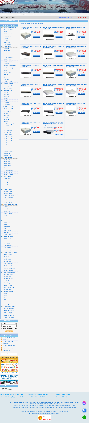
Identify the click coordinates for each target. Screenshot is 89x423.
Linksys (4, 295)
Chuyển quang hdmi (7, 270)
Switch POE (5, 63)
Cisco (4, 297)
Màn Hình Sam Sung (7, 140)
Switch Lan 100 (6, 59)
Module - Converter (7, 197)
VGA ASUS (5, 102)
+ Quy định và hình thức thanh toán (36, 397)
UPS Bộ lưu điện (7, 239)
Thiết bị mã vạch (6, 245)
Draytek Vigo (6, 42)
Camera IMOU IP (7, 161)
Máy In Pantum (6, 187)
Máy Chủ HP (6, 209)
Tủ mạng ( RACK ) (7, 81)
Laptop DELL (6, 226)
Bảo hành (34, 14)
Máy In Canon (6, 178)
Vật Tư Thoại (6, 77)
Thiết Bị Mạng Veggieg (8, 317)
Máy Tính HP (6, 128)
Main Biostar (6, 100)
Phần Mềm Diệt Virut (7, 250)
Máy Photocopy (6, 243)
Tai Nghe (5, 113)
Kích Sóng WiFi (6, 53)
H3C (4, 300)
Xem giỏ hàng (83, 17)
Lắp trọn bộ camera (7, 170)
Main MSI (5, 98)
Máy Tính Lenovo (7, 130)
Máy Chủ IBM (6, 211)
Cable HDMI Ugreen (7, 274)
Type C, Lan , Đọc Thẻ (8, 315)
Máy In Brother (6, 183)
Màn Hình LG (6, 149)
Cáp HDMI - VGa (7, 191)
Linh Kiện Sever (6, 218)
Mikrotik (4, 302)
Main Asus (5, 92)
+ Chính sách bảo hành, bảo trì (62, 394)
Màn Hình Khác (6, 155)
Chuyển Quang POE (7, 259)
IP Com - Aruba (6, 44)
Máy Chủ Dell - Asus (7, 206)
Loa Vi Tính (5, 119)
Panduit (4, 293)
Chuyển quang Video (8, 265)
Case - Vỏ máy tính (7, 88)
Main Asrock (5, 94)
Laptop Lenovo (6, 230)
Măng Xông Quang (7, 263)
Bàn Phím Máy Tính (7, 109)
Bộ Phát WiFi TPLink (7, 29)
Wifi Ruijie (5, 40)
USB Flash (5, 115)
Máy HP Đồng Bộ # (7, 136)
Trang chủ (4, 14)
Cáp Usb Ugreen (6, 289)
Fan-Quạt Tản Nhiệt (7, 202)
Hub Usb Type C (6, 281)
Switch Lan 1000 (6, 61)
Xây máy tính (44, 14)
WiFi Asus (5, 38)
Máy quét (5, 241)
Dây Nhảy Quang (7, 261)
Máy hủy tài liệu (6, 247)
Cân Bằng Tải (6, 70)
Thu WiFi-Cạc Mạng (7, 57)
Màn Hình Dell (6, 145)
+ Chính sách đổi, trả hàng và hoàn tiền (38, 394)
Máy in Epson (6, 185)
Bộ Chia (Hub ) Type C (8, 312)
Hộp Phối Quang (6, 254)
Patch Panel (5, 74)
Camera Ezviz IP (6, 159)
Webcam (5, 121)
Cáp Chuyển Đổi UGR (8, 287)
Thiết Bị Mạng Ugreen (8, 195)
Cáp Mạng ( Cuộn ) (7, 68)
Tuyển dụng (54, 14)
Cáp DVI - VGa (6, 276)
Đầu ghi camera (6, 168)
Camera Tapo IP (6, 165)
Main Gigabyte (6, 96)
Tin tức (12, 14)
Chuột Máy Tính (6, 111)
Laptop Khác (6, 232)
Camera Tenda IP (7, 163)
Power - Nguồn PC (7, 85)
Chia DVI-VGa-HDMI (7, 279)
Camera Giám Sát (7, 172)
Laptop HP (5, 224)
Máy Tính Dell (6, 126)
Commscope (6, 304)
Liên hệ (62, 14)
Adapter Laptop (6, 234)
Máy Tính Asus (6, 132)
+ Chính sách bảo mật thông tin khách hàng (11, 394)
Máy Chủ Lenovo (7, 213)
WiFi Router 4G (6, 55)
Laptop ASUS (6, 228)
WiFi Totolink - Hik (7, 34)
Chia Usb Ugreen (7, 283)
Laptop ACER (6, 222)
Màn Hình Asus (6, 142)
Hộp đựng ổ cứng (7, 285)
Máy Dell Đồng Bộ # (7, 134)
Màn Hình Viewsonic (7, 151)
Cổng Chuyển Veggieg (8, 310)
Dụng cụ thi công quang (8, 268)
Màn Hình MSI (6, 153)
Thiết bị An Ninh (30, 23)
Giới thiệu (19, 14)
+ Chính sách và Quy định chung (63, 397)
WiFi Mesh (5, 48)
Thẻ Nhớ (5, 117)
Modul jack (5, 79)
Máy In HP (5, 180)
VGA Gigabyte (6, 104)
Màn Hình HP (6, 147)
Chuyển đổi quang (7, 256)
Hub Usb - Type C (7, 193)
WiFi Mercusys (6, 36)
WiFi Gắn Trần (6, 51)
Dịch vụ (27, 14)
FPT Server (5, 215)
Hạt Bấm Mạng (6, 72)
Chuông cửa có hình (7, 174)
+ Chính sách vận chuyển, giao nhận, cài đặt (11, 397)
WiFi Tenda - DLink (7, 32)
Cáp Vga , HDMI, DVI (8, 308)
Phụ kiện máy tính (7, 200)
